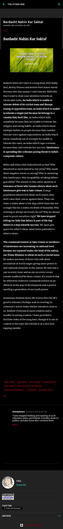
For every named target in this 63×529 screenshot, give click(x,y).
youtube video (45, 390)
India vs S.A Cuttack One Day (29, 386)
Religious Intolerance (14, 390)
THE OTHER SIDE (16, 4)
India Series (9, 386)
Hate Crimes (35, 382)
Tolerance (31, 390)
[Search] (59, 4)
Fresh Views (9, 382)
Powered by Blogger (31, 525)
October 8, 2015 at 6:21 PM (36, 412)
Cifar (18, 481)
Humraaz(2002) (49, 382)
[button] (4, 31)
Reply (15, 425)
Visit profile (21, 485)
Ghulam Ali (22, 382)
